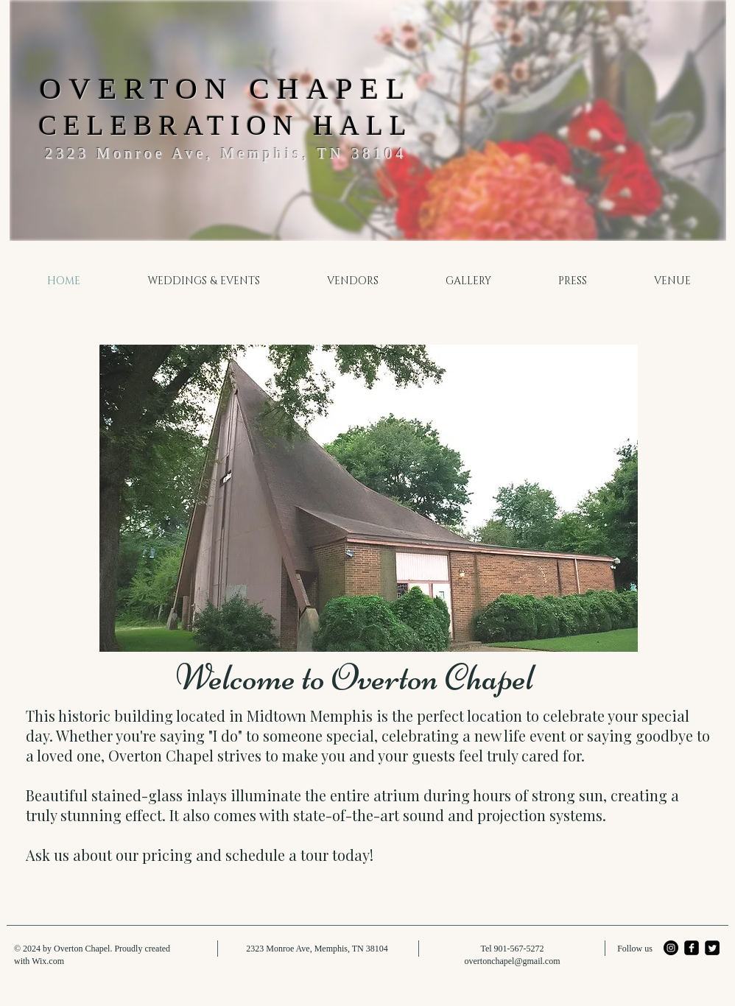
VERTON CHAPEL (240, 88)
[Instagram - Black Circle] (671, 947)
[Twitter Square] (712, 947)
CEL (74, 125)
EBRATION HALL (261, 125)
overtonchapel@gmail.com (512, 961)
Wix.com (48, 961)
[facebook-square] (691, 947)
